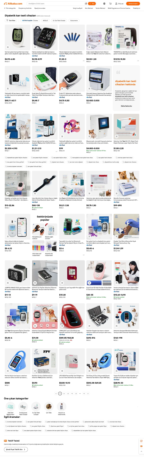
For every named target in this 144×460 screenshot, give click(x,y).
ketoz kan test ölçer (11, 430)
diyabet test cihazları (57, 162)
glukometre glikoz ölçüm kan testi (93, 422)
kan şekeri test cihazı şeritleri (14, 162)
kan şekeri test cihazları (104, 157)
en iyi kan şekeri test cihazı (75, 426)
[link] (141, 441)
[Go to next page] (88, 393)
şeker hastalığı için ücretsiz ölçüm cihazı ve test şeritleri (62, 422)
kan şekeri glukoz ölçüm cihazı (31, 430)
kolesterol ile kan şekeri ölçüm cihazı (56, 430)
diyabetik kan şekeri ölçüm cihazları (16, 157)
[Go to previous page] (56, 393)
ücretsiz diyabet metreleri (13, 166)
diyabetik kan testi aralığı (111, 162)
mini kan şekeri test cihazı (124, 157)
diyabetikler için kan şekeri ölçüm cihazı (84, 430)
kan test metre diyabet (75, 162)
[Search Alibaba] (56, 4)
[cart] (110, 4)
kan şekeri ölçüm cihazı (59, 157)
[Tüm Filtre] (11, 20)
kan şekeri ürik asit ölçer (34, 166)
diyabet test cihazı (92, 162)
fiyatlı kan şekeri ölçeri (56, 426)
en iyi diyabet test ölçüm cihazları (15, 426)
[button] (86, 3)
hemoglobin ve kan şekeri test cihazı (81, 157)
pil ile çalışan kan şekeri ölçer (97, 426)
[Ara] (92, 3)
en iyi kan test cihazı (114, 422)
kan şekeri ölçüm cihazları (39, 157)
